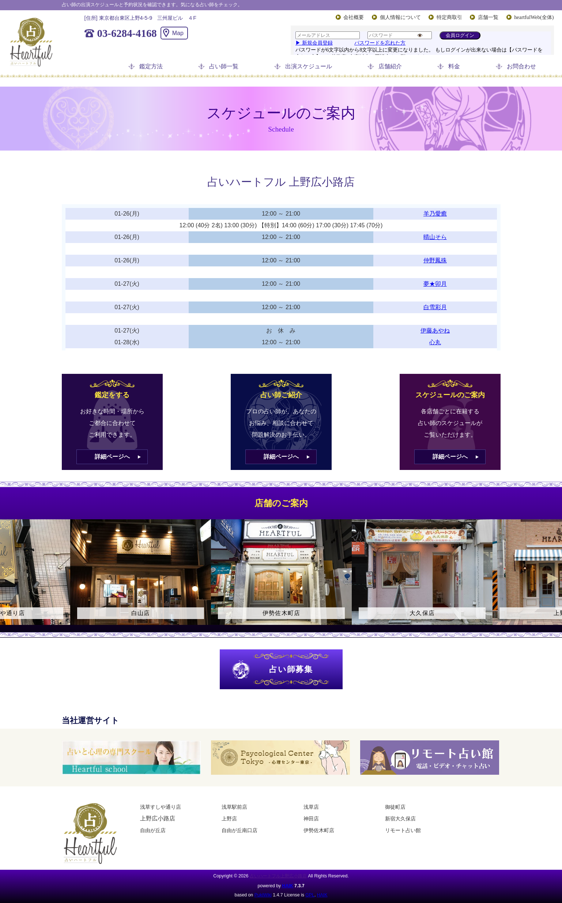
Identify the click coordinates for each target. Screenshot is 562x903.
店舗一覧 (488, 17)
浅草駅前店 (234, 807)
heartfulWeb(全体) (534, 17)
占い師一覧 (223, 66)
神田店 (311, 819)
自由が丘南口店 (239, 830)
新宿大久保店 (400, 819)
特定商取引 (449, 17)
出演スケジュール (308, 66)
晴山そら (435, 237)
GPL (309, 895)
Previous (9, 578)
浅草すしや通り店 (160, 807)
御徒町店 (395, 807)
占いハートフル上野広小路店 (278, 876)
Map (178, 33)
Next (553, 578)
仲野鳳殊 (435, 260)
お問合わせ (521, 66)
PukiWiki (263, 895)
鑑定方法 (151, 66)
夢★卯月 (435, 284)
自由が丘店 (153, 830)
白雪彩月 (435, 307)
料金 (454, 66)
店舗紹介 (390, 66)
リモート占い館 (403, 830)
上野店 (229, 819)
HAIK (287, 885)
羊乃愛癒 (435, 213)
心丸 (435, 342)
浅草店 (311, 807)
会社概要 (353, 17)
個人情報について (400, 17)
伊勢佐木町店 (318, 830)
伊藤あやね (435, 330)
